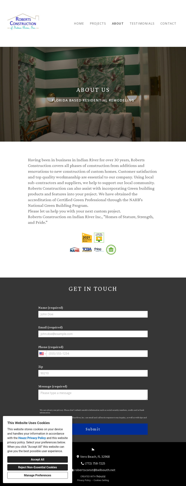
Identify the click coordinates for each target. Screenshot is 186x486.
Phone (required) (93, 351)
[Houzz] (93, 449)
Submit (93, 429)
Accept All (37, 459)
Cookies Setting (101, 480)
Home (79, 24)
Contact (168, 24)
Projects (98, 24)
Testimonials (142, 24)
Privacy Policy (84, 480)
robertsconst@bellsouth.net (94, 470)
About (118, 24)
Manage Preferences (37, 475)
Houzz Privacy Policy (32, 438)
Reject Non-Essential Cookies (37, 467)
